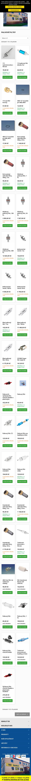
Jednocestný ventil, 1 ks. (21, 250)
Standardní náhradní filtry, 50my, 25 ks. (22, 506)
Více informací (27, 2)
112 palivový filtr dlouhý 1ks (22, 64)
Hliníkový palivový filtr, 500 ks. (8, 250)
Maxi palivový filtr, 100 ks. (21, 323)
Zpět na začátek (22, 714)
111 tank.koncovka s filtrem (8, 65)
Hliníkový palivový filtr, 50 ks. (22, 213)
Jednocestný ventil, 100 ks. (7, 287)
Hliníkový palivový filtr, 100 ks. (8, 213)
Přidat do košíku (7, 77)
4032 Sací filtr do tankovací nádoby (8, 581)
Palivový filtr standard (7, 470)
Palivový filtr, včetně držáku (7, 651)
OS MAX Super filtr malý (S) (21, 359)
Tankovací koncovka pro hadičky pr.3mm (22, 652)
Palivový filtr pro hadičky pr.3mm (22, 434)
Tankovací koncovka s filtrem (20, 544)
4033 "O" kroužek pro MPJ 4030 (22, 101)
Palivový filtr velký (21, 470)
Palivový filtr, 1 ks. (22, 617)
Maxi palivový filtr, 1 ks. (7, 323)
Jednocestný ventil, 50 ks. (21, 287)
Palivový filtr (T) (8, 433)
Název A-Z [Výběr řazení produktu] (15, 38)
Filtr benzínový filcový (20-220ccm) (22, 581)
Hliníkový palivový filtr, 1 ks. (22, 175)
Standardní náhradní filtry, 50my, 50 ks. (7, 544)
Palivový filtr (21, 394)
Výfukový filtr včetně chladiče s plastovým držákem (8, 689)
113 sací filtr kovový (6, 101)
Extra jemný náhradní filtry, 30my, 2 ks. (7, 175)
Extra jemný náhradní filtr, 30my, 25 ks (21, 138)
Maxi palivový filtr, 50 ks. (7, 359)
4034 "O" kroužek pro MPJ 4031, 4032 (8, 138)
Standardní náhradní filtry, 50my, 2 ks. (7, 506)
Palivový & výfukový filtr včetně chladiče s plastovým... (8, 396)
